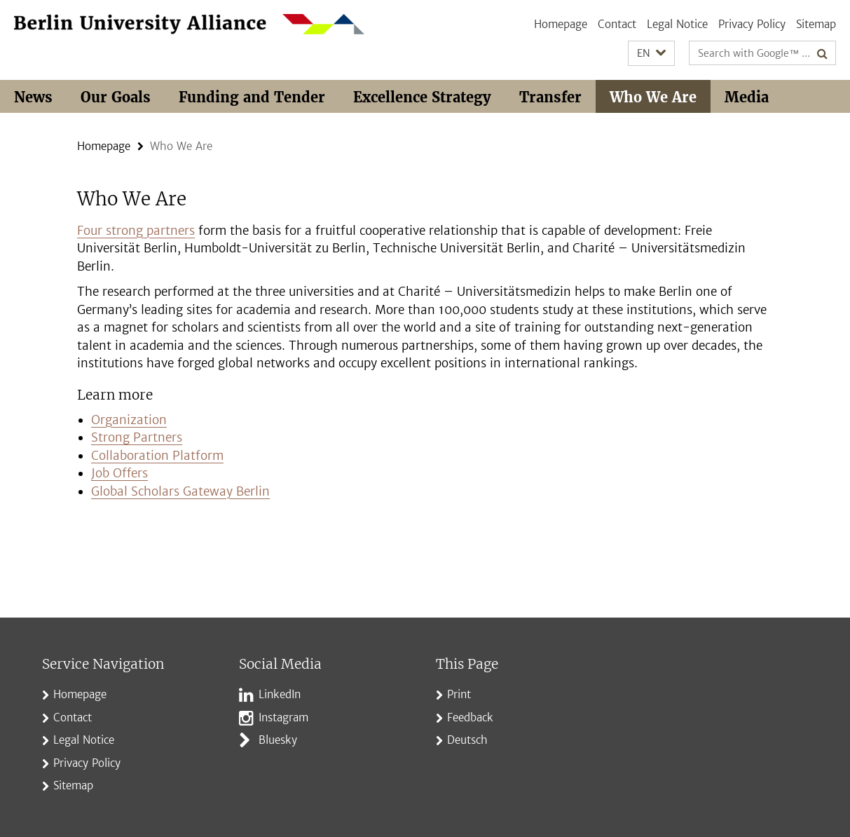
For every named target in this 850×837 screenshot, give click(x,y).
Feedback (470, 717)
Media (747, 97)
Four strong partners (136, 230)
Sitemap (816, 24)
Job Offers (119, 473)
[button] (651, 54)
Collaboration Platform (157, 455)
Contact (617, 24)
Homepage (560, 24)
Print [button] (459, 694)
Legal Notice (677, 24)
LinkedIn (280, 694)
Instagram (283, 717)
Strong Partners (136, 437)
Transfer (550, 97)
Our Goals (116, 97)
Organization (129, 420)
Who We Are (653, 97)
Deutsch (467, 740)
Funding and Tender (252, 97)
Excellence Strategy (422, 97)
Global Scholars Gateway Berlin (180, 491)
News (33, 97)
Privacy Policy (752, 24)
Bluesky (278, 740)
